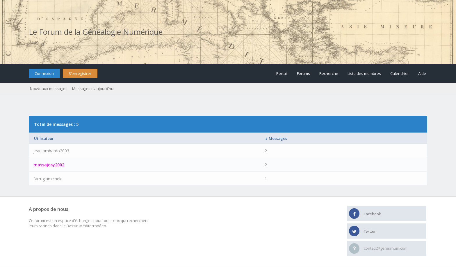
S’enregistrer (80, 73)
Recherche (328, 73)
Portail (282, 73)
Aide (422, 73)
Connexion (44, 73)
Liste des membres (364, 73)
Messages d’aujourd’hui (93, 88)
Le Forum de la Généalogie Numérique (96, 32)
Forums (303, 73)
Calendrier (399, 73)
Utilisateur (44, 138)
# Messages (276, 138)
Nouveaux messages (48, 88)
